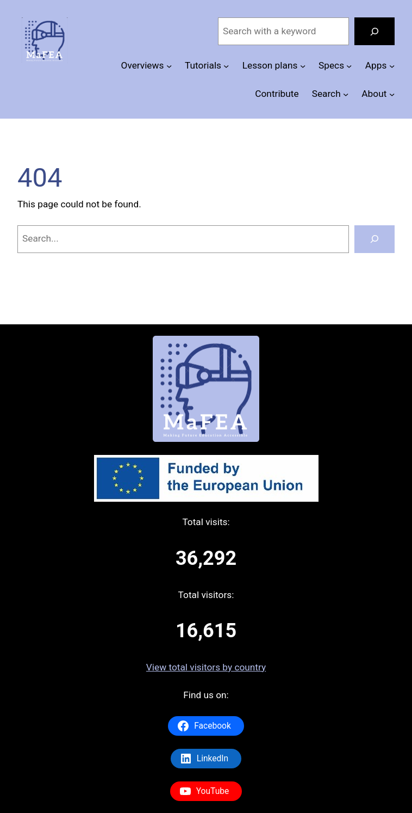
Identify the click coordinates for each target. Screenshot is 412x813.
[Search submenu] (345, 93)
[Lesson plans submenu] (302, 66)
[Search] (374, 31)
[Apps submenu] (392, 66)
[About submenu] (392, 93)
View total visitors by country (206, 667)
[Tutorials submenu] (226, 66)
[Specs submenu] (349, 66)
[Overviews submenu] (169, 66)
